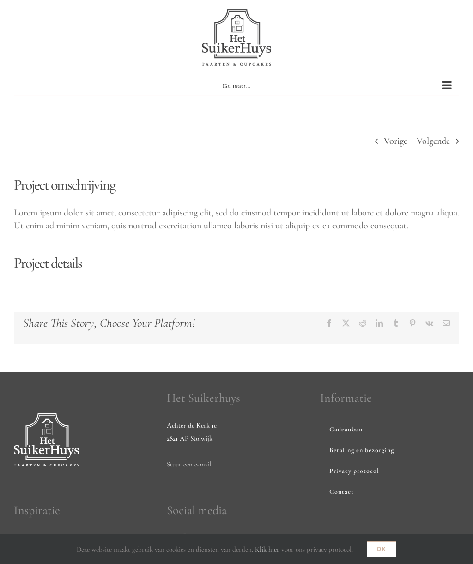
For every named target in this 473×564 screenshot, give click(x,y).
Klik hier (267, 549)
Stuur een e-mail (189, 464)
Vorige (395, 141)
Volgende (433, 141)
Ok (381, 549)
